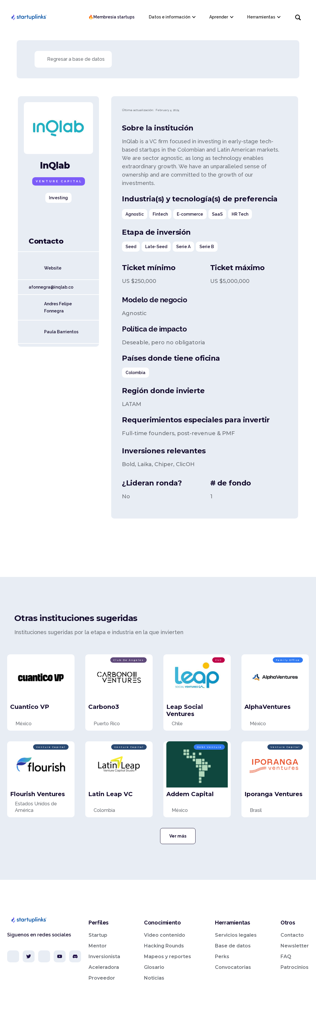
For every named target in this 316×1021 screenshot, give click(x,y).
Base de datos (233, 946)
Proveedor (102, 978)
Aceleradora (104, 967)
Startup (98, 935)
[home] (28, 17)
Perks (222, 956)
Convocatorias (233, 967)
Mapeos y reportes (167, 956)
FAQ (286, 956)
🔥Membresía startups (111, 17)
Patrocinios (295, 967)
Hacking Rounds (164, 946)
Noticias (154, 978)
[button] (172, 16)
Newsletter (295, 946)
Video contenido (164, 935)
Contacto (292, 935)
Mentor (98, 946)
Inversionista (104, 956)
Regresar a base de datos (76, 59)
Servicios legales (236, 935)
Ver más (177, 836)
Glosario (154, 967)
